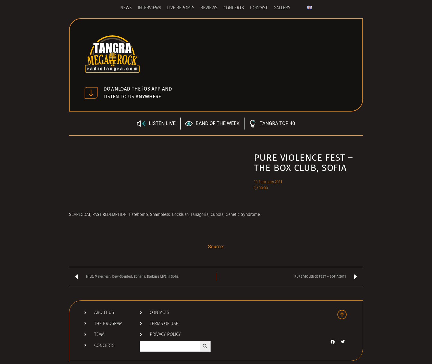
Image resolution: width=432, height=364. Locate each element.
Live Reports (180, 8)
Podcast (259, 8)
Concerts (234, 8)
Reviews (209, 8)
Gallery (282, 8)
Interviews (149, 8)
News (126, 8)
